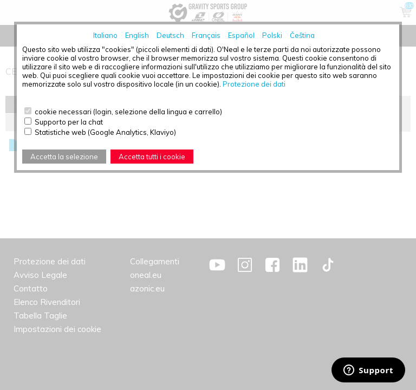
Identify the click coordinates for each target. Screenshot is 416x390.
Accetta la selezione (64, 156)
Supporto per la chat (69, 122)
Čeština (302, 35)
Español (241, 35)
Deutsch (170, 35)
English (137, 35)
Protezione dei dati (254, 84)
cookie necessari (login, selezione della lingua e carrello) (128, 111)
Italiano (105, 35)
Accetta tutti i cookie (152, 156)
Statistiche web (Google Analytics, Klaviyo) (105, 132)
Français (206, 35)
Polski (272, 35)
